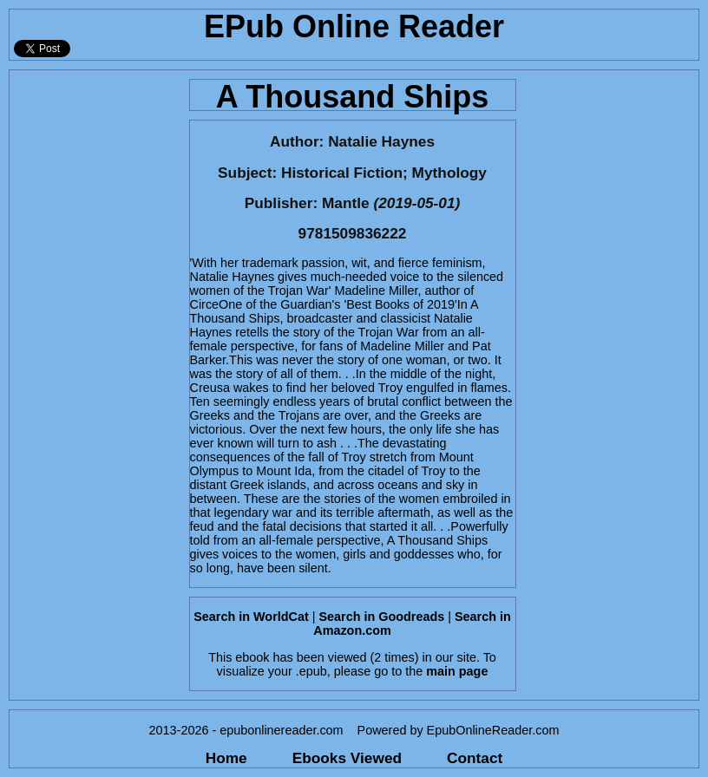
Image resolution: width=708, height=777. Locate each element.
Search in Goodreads (381, 617)
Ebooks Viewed (347, 758)
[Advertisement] (94, 330)
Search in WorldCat (250, 617)
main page (457, 671)
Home (226, 758)
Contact (474, 758)
